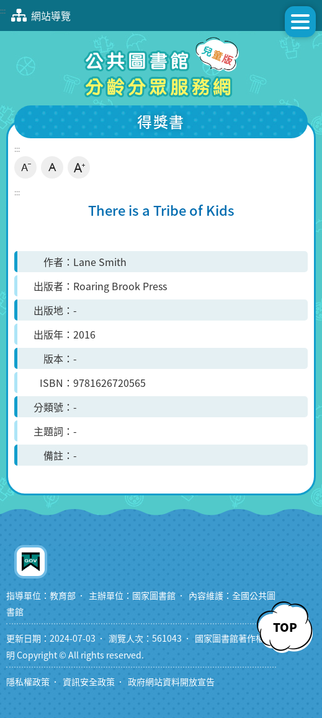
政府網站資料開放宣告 (171, 681)
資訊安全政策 (89, 681)
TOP (285, 627)
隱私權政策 (28, 681)
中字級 (52, 167)
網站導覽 (38, 15)
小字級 (25, 167)
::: (3, 10)
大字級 (79, 167)
